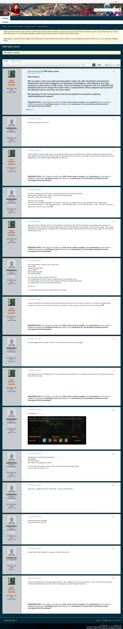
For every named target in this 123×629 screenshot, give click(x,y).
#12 (113, 485)
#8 (113, 339)
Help (98, 620)
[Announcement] (35, 71)
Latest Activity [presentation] (16, 61)
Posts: (9, 92)
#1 (113, 71)
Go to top (117, 620)
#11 (113, 453)
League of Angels (30, 26)
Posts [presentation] (6, 61)
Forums (5, 18)
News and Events (43, 26)
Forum (10, 26)
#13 (113, 517)
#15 (113, 578)
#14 (113, 548)
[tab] (5, 61)
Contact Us (106, 620)
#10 (113, 410)
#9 (113, 370)
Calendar (5, 22)
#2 (113, 119)
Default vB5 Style (10, 620)
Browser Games (18, 26)
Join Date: (10, 88)
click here (99, 39)
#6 (113, 261)
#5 (113, 221)
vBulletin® (111, 625)
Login (116, 1)
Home (4, 26)
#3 (113, 150)
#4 (113, 190)
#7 (113, 299)
